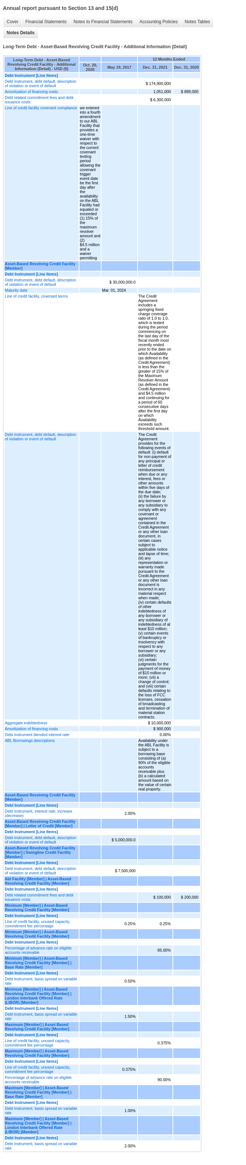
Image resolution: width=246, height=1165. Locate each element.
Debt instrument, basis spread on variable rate (41, 981)
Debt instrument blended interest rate (37, 734)
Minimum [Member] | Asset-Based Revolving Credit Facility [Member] (37, 907)
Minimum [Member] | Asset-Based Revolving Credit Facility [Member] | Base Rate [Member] (38, 962)
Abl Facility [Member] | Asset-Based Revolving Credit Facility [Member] (38, 881)
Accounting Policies (158, 21)
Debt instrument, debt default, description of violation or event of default (40, 83)
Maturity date (16, 290)
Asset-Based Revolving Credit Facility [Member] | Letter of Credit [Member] (40, 823)
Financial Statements (46, 21)
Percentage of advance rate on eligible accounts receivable (38, 950)
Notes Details (21, 32)
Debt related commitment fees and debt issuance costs (39, 99)
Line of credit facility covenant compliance (41, 108)
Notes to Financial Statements (103, 21)
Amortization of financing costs (31, 91)
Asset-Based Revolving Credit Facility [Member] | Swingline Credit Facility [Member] (40, 852)
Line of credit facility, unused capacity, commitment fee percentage (37, 923)
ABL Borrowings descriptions (30, 740)
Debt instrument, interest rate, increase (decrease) (38, 813)
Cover (12, 21)
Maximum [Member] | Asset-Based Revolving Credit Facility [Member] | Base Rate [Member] (38, 1092)
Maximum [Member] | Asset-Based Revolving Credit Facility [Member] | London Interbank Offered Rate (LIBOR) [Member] (38, 1125)
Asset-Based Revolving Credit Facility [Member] (40, 266)
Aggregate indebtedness (26, 723)
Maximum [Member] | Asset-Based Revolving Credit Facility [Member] (37, 1026)
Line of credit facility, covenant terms (36, 296)
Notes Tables (197, 21)
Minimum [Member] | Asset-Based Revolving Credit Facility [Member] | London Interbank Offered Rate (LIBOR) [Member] (38, 996)
